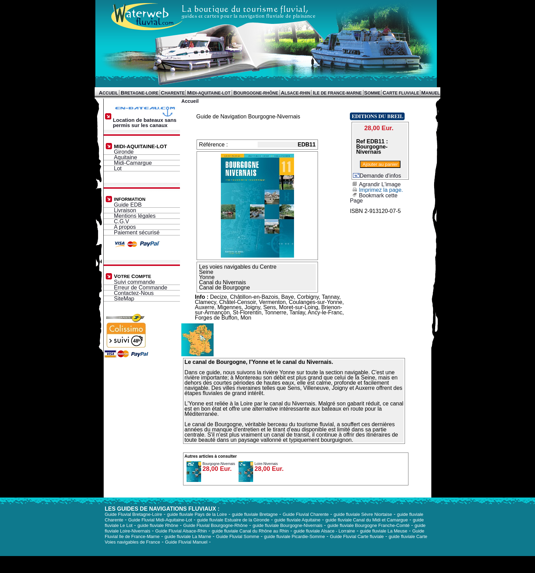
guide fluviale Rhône (157, 525)
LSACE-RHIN (295, 93)
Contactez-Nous (134, 293)
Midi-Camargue (133, 163)
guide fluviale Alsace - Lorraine (324, 531)
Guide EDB (128, 205)
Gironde (124, 152)
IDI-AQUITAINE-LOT (209, 93)
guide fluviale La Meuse (383, 531)
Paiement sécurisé (137, 232)
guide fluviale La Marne (187, 536)
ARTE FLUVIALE (400, 93)
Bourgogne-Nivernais (218, 464)
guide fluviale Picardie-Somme (294, 536)
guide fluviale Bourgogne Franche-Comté (368, 525)
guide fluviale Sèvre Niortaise (363, 514)
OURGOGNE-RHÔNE (255, 93)
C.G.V (121, 221)
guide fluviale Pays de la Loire (197, 514)
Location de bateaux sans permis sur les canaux (146, 120)
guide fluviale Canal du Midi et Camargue (366, 519)
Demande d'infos (377, 176)
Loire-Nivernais (266, 464)
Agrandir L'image (375, 184)
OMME (372, 93)
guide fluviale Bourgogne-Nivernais (287, 525)
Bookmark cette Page (373, 198)
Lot (118, 168)
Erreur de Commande (140, 287)
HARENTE (173, 93)
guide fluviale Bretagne (255, 514)
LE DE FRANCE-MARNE (337, 93)
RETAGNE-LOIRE (139, 93)
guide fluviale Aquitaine (297, 519)
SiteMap (124, 299)
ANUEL (430, 93)
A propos (125, 227)
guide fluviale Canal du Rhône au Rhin (250, 531)
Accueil (190, 101)
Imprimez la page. (376, 190)
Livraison (125, 210)
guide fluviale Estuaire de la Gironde (233, 519)
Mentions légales (135, 216)
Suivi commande (134, 282)
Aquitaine (125, 157)
